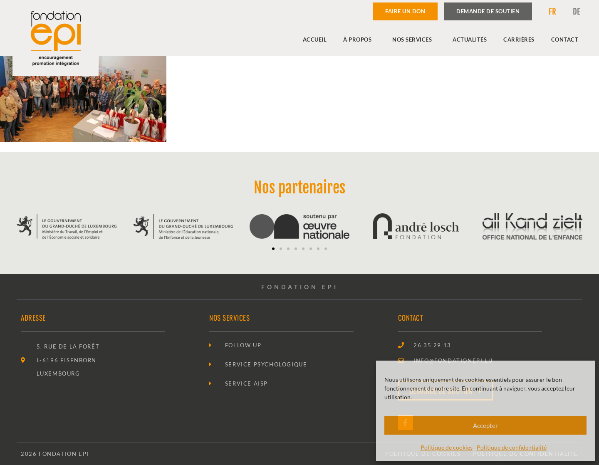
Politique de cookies (447, 447)
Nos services (414, 39)
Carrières (519, 39)
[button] (273, 248)
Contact (565, 39)
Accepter (485, 425)
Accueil (315, 39)
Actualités (470, 39)
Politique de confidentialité (512, 447)
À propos (359, 39)
